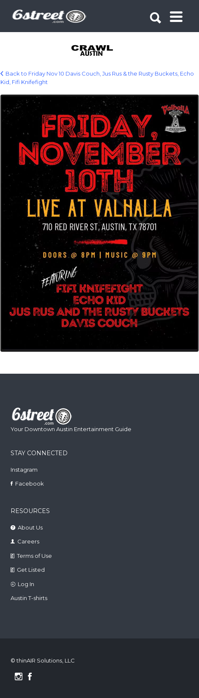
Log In (26, 584)
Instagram (24, 469)
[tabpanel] (100, 51)
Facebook (29, 483)
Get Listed (31, 569)
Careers (28, 541)
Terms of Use (34, 555)
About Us (30, 527)
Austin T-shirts (29, 598)
